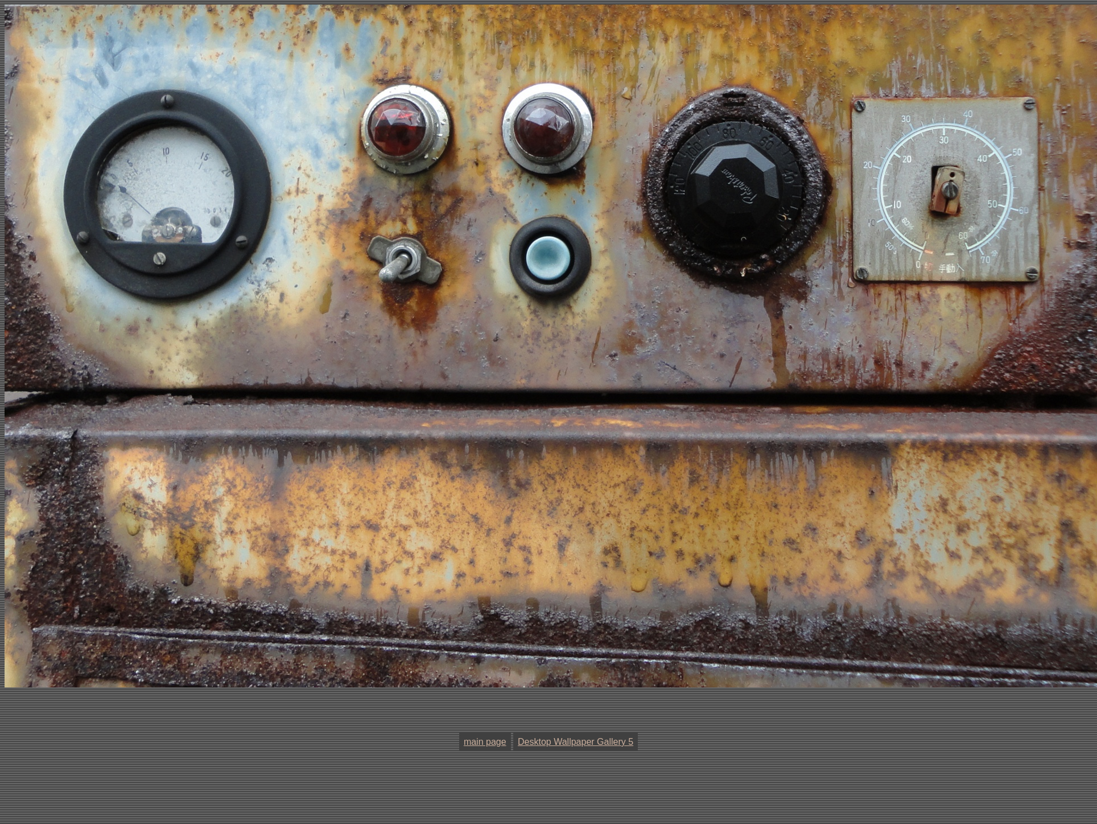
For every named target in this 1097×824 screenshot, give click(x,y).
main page (485, 742)
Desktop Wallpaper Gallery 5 (575, 742)
